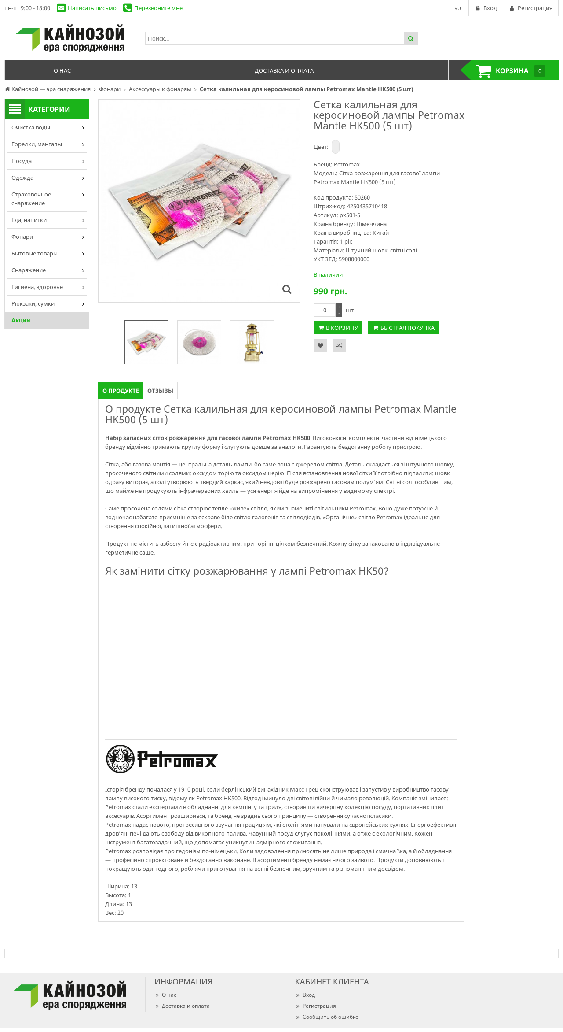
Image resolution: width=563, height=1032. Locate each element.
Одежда (22, 177)
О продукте (120, 391)
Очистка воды (30, 127)
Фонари (22, 236)
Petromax (347, 164)
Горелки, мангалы (36, 144)
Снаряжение (28, 270)
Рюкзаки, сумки (33, 303)
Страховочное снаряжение (31, 198)
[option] (146, 342)
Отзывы (160, 391)
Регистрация (315, 1006)
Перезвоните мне (158, 8)
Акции (20, 320)
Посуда (21, 161)
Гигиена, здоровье (37, 287)
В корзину (342, 328)
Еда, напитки (29, 220)
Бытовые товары (34, 253)
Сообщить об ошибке (326, 1017)
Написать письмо (92, 8)
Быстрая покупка (407, 328)
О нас (165, 995)
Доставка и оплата (182, 1006)
